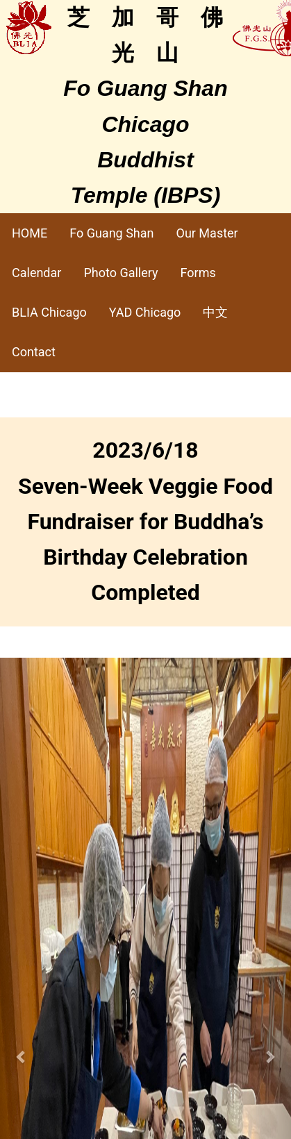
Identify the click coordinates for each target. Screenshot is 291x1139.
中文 (215, 312)
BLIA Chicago (49, 312)
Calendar (36, 272)
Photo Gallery (120, 272)
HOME (29, 233)
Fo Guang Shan (111, 233)
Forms (198, 272)
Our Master (207, 233)
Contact (34, 351)
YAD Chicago (145, 312)
